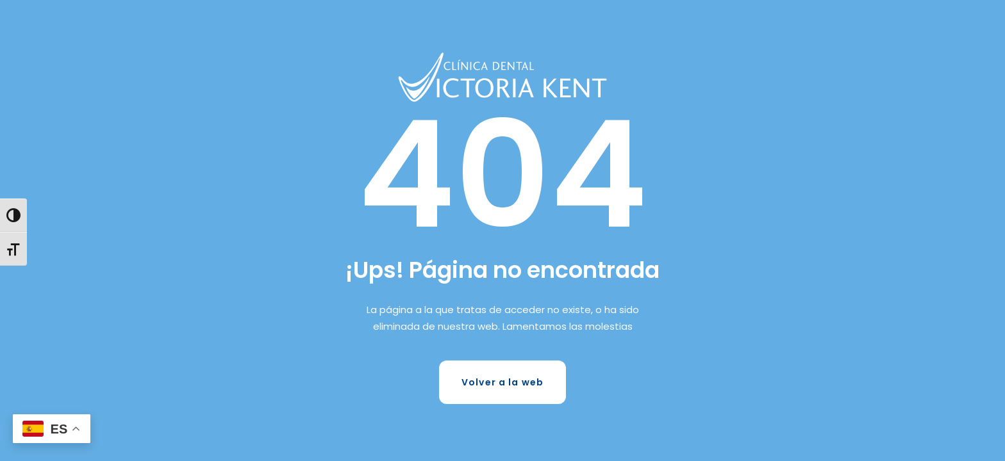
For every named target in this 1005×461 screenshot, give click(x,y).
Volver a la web (502, 382)
